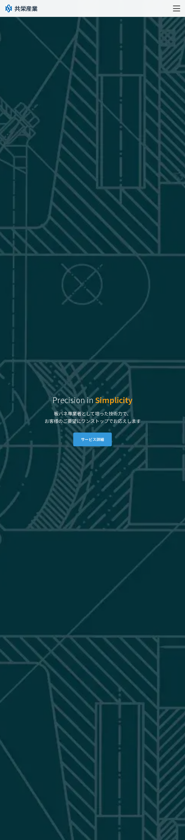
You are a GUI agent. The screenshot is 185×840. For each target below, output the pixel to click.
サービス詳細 (92, 439)
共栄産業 (21, 8)
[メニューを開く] (176, 8)
